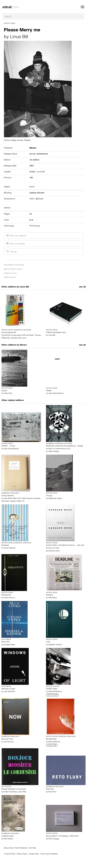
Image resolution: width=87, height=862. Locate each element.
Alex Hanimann (54, 742)
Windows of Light (8, 689)
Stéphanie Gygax (55, 499)
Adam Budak (53, 452)
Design (48, 391)
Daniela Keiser (9, 645)
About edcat (9, 848)
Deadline (49, 595)
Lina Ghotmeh (9, 692)
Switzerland (42, 154)
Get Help (32, 848)
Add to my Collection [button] (16, 235)
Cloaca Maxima (7, 496)
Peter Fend (17, 499)
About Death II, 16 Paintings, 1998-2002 (62, 836)
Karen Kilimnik (9, 548)
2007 (31, 166)
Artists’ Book (9, 23)
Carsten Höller (15, 501)
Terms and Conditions (49, 854)
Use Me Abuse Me (8, 333)
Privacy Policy (22, 854)
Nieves (19, 269)
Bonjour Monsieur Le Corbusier (13, 789)
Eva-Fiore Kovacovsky (12, 335)
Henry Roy (8, 393)
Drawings (5, 545)
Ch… (23, 501)
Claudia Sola (16, 338)
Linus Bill (19, 37)
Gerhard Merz (54, 551)
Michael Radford (55, 692)
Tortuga (49, 496)
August (4, 391)
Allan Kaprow (27, 499)
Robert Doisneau (10, 792)
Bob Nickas (8, 839)
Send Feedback (21, 848)
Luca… (24, 338)
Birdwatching (51, 739)
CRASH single (51, 689)
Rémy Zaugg (53, 839)
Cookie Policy (34, 854)
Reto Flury (50, 789)
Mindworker (6, 595)
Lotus (48, 642)
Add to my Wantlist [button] (15, 244)
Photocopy (34, 226)
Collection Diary (7, 836)
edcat (14, 273)
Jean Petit (22, 792)
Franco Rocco (9, 598)
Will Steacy (52, 598)
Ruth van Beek (27, 335)
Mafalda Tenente (55, 645)
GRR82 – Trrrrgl (8, 446)
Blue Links (5, 642)
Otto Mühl (8, 499)
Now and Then (7, 739)
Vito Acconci (9, 742)
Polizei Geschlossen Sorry (56, 333)
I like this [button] (11, 251)
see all (82, 287)
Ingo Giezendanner (56, 393)
